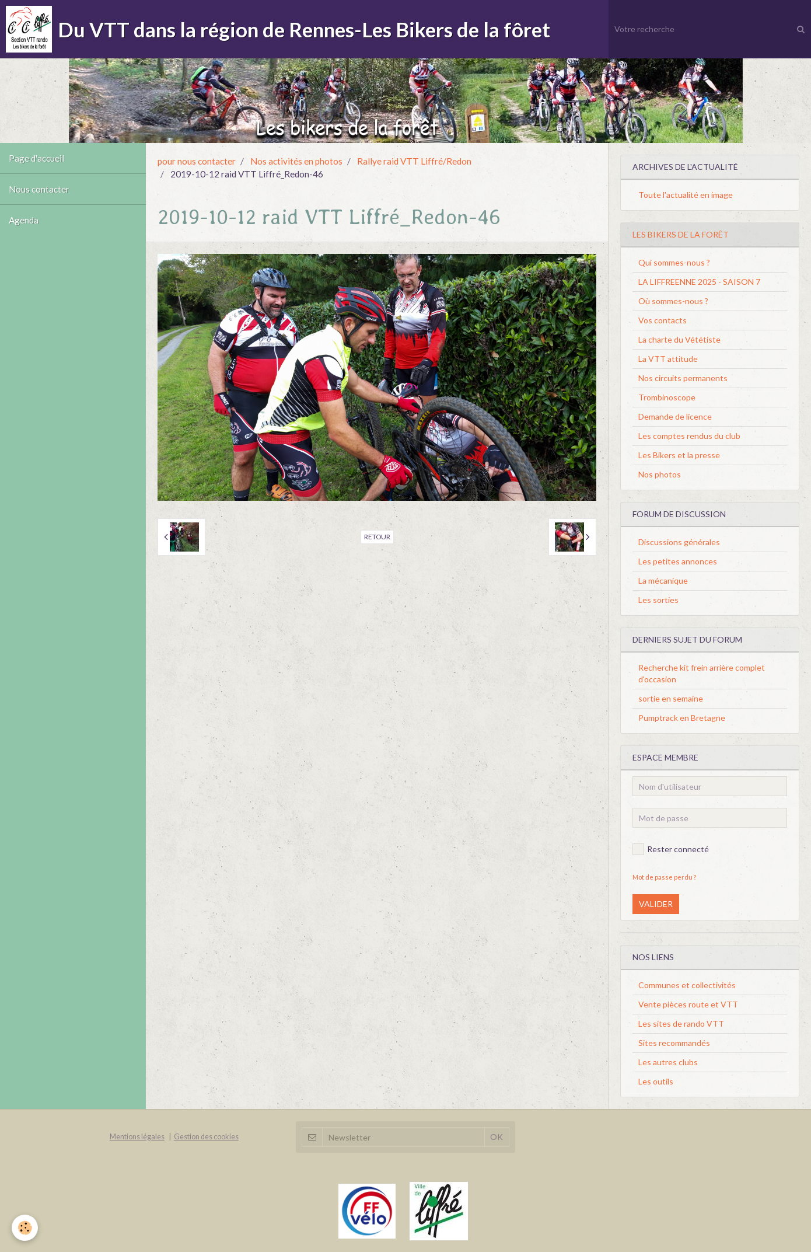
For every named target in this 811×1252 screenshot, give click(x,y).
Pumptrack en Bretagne (681, 718)
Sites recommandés (674, 1043)
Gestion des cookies (206, 1136)
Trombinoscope (666, 397)
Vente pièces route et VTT (688, 1004)
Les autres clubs (668, 1062)
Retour (377, 536)
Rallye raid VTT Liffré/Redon (414, 161)
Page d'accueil (36, 158)
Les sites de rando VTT (681, 1023)
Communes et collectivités (687, 985)
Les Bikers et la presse (679, 455)
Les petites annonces (677, 561)
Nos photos (659, 474)
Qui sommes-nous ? (674, 262)
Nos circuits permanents (683, 378)
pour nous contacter (197, 161)
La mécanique (663, 580)
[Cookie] (25, 1228)
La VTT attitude (668, 359)
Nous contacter (39, 189)
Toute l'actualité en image (685, 195)
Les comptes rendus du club (689, 436)
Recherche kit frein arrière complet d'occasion (701, 673)
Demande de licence (675, 416)
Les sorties (658, 600)
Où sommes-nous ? (673, 301)
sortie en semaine (670, 698)
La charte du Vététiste (679, 339)
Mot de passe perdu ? (664, 877)
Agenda (24, 220)
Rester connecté (670, 849)
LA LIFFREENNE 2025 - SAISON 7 (699, 282)
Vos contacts (662, 320)
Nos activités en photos (296, 161)
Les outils (655, 1081)
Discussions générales (679, 542)
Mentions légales (137, 1136)
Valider (656, 904)
